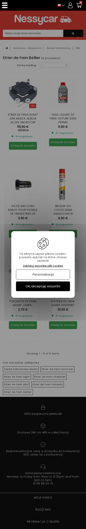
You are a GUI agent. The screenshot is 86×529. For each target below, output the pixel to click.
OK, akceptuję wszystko (43, 286)
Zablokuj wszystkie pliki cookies (43, 266)
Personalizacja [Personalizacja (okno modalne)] (43, 274)
